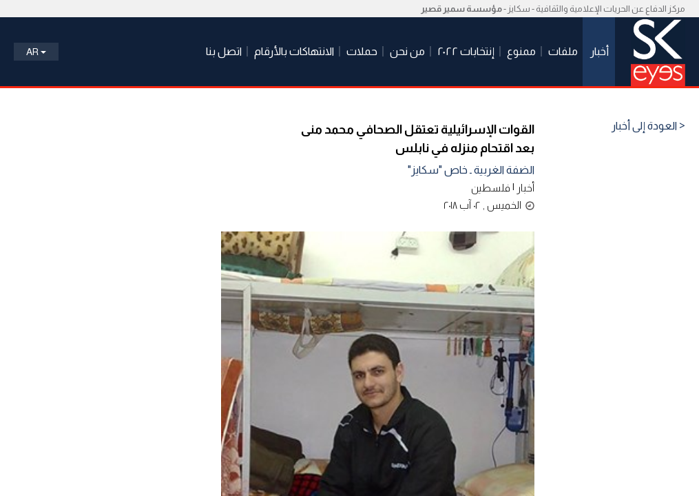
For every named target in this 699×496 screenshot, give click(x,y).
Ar (36, 51)
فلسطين (490, 188)
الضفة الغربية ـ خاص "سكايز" (471, 170)
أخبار (525, 188)
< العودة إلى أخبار (648, 126)
